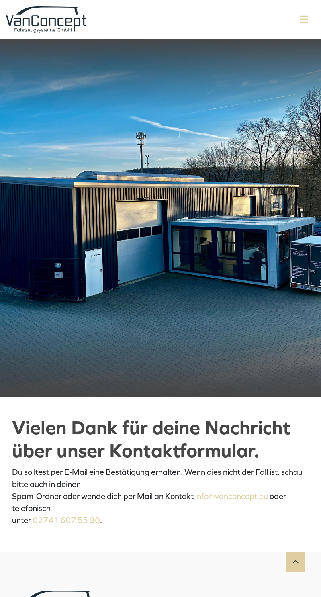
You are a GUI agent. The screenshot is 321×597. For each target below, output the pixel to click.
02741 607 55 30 (66, 520)
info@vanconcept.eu (231, 496)
